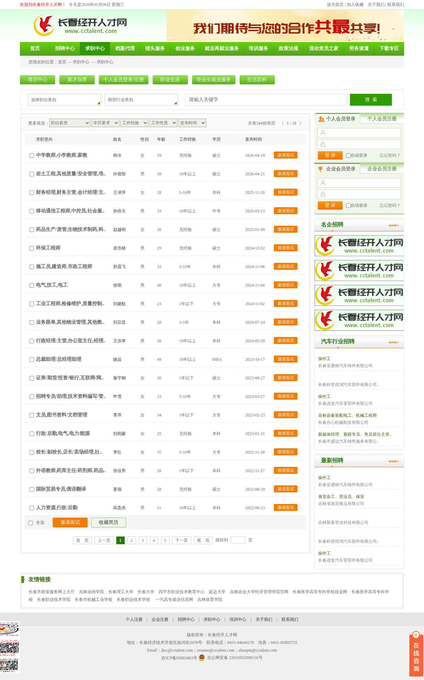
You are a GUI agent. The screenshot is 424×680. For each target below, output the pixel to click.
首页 (62, 61)
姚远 (117, 359)
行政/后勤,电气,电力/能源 (63, 433)
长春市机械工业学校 (93, 599)
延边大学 (217, 591)
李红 (117, 452)
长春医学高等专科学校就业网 (320, 591)
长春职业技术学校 (134, 599)
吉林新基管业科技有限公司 (343, 522)
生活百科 (257, 79)
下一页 (181, 540)
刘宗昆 (119, 322)
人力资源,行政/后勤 (57, 507)
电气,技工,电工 (52, 285)
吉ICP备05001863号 (179, 658)
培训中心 (237, 619)
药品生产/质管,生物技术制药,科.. (71, 229)
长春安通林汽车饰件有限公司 (345, 365)
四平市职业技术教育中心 (182, 591)
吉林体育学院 (209, 599)
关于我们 (376, 4)
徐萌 (117, 285)
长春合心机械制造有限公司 (343, 422)
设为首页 (335, 4)
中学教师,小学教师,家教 (61, 155)
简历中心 (37, 79)
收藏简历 (108, 522)
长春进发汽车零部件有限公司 (345, 403)
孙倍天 (119, 211)
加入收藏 (355, 4)
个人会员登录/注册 (123, 79)
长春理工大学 (120, 591)
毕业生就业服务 (214, 79)
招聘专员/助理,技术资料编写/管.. (71, 396)
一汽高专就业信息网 (174, 599)
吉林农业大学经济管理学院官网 (259, 591)
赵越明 (119, 229)
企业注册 (160, 619)
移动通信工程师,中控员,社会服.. (70, 210)
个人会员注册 (382, 118)
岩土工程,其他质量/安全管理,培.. (71, 173)
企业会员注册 (382, 168)
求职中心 (81, 61)
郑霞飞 (119, 266)
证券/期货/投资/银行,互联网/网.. (70, 377)
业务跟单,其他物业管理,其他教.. (70, 322)
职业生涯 (170, 79)
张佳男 (119, 470)
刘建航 (119, 303)
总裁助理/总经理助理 (58, 359)
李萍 (117, 415)
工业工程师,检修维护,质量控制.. (70, 303)
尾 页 (203, 540)
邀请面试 (285, 155)
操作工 (324, 358)
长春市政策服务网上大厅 (52, 591)
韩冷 (117, 155)
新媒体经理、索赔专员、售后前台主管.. (355, 434)
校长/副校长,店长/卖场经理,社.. (69, 452)
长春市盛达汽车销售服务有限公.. (348, 441)
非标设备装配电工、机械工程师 (347, 415)
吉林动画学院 (91, 591)
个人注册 (134, 619)
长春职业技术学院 (54, 599)
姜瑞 (117, 489)
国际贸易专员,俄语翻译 (61, 489)
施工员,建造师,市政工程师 (64, 266)
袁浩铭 (119, 248)
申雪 (117, 396)
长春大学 (146, 591)
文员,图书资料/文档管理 (61, 415)
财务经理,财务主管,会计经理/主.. (71, 192)
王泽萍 (119, 192)
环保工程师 (48, 248)
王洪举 (119, 340)
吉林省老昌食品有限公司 (341, 503)
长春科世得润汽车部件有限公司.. (348, 384)
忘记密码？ (390, 155)
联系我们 (395, 4)
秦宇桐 (119, 378)
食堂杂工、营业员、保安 (341, 496)
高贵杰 (119, 507)
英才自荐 (77, 79)
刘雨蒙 (119, 433)
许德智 (119, 173)
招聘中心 (186, 619)
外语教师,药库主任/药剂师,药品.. (71, 470)
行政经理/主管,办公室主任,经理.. (71, 340)
